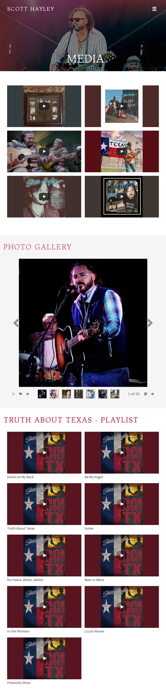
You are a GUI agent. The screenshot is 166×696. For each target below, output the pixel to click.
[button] (16, 323)
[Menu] (154, 9)
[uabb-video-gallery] (44, 106)
